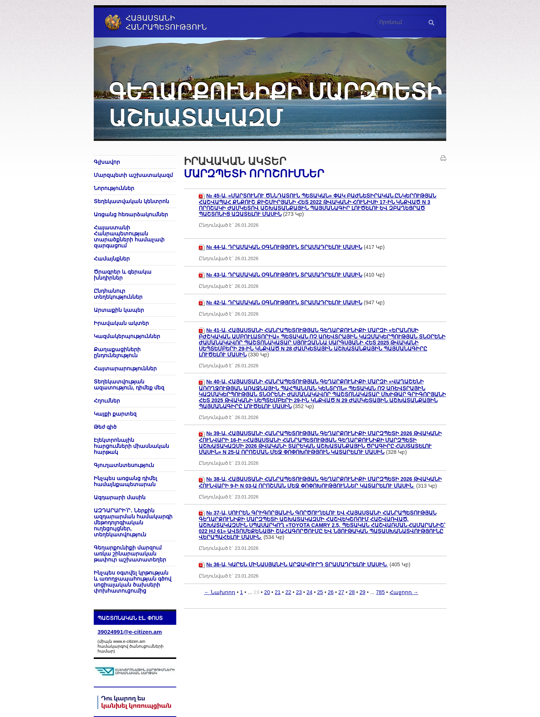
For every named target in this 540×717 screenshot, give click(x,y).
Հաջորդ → (404, 592)
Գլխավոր (107, 162)
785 (380, 592)
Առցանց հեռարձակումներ (131, 214)
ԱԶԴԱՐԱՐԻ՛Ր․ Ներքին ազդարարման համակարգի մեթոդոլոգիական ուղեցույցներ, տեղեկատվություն (133, 522)
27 (341, 592)
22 (288, 592)
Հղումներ (107, 401)
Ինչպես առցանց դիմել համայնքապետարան (125, 481)
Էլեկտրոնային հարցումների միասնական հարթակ (131, 446)
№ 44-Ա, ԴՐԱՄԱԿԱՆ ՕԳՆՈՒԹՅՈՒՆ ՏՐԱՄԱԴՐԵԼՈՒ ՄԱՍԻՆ (284, 247)
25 (320, 592)
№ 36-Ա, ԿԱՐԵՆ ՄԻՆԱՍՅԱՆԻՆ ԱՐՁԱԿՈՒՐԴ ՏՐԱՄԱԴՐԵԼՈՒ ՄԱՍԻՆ (297, 564)
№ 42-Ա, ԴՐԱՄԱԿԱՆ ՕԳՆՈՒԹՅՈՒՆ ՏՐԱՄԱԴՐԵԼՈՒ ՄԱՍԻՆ (284, 302)
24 (309, 592)
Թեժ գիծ (105, 427)
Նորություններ (114, 188)
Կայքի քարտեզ (115, 414)
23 (299, 592)
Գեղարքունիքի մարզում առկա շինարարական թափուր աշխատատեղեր (130, 554)
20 (267, 592)
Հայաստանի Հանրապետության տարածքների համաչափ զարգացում (129, 236)
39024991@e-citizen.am (130, 632)
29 (363, 592)
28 (352, 592)
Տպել (443, 158)
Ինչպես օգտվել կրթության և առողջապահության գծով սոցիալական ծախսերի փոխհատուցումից (132, 582)
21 (278, 592)
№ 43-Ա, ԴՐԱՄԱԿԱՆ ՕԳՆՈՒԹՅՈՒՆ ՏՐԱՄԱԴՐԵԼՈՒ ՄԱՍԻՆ (284, 275)
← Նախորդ (219, 592)
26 (331, 592)
